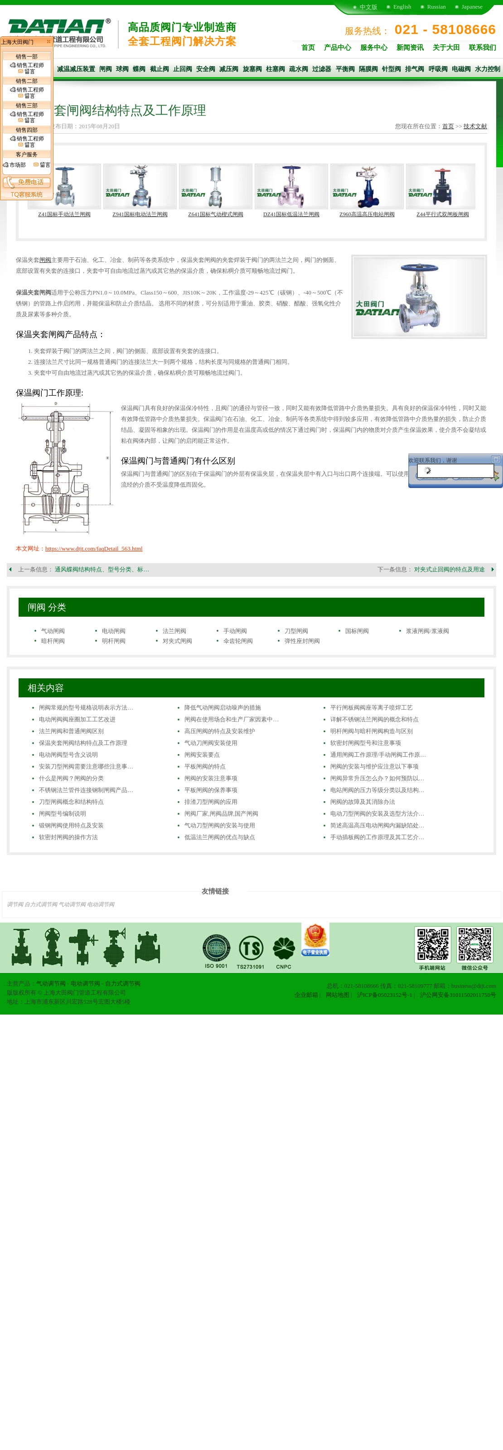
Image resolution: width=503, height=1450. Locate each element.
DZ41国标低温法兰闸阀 (291, 214)
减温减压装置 (76, 69)
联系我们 (482, 47)
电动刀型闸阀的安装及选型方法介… (377, 813)
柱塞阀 (275, 69)
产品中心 (337, 47)
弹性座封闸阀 (302, 641)
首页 (308, 47)
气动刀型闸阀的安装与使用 (219, 825)
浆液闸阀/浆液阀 (427, 631)
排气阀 (414, 69)
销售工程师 (27, 68)
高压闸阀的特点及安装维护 (219, 731)
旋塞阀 (252, 69)
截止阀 (159, 69)
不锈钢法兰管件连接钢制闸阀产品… (86, 790)
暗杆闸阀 (53, 641)
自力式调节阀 (40, 904)
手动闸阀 (235, 631)
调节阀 (15, 904)
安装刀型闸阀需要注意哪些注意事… (86, 766)
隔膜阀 (368, 69)
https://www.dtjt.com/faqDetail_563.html (94, 548)
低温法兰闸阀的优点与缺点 (219, 837)
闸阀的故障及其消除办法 (362, 801)
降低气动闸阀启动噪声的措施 (222, 707)
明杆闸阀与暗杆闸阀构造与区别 (371, 731)
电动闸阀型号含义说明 (68, 754)
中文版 (368, 7)
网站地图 (337, 994)
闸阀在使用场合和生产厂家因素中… (231, 719)
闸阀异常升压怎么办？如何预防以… (377, 778)
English (402, 6)
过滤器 (321, 69)
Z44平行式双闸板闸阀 (442, 214)
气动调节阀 (72, 904)
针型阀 (391, 69)
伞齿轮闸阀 (238, 641)
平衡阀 (345, 69)
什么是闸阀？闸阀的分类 (71, 778)
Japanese (472, 6)
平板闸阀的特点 (205, 766)
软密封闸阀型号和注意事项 (365, 743)
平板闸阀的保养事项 (210, 790)
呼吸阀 (438, 69)
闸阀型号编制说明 (62, 813)
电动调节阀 (100, 904)
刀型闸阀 (296, 631)
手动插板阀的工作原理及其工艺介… (377, 837)
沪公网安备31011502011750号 (458, 994)
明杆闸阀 (114, 641)
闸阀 (105, 69)
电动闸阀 (114, 631)
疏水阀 (298, 69)
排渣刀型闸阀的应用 (210, 801)
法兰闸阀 (174, 631)
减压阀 (228, 69)
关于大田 (446, 47)
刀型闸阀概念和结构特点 (71, 801)
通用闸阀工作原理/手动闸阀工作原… (378, 754)
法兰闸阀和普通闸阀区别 (71, 731)
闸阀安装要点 (202, 754)
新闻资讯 (410, 47)
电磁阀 (461, 69)
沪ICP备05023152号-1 (384, 994)
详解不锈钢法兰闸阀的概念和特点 (374, 719)
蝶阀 (139, 69)
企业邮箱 (306, 994)
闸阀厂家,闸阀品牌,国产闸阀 (221, 813)
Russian (436, 6)
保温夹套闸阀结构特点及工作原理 (83, 743)
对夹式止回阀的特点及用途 (449, 569)
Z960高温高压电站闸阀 (366, 214)
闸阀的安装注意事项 (210, 778)
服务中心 (373, 47)
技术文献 (475, 126)
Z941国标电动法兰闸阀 (139, 214)
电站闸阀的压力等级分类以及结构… (377, 790)
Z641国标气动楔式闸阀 (215, 214)
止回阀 (182, 69)
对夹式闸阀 (177, 641)
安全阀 (205, 69)
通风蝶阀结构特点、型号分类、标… (102, 569)
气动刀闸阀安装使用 (210, 743)
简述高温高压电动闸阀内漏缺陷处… (377, 825)
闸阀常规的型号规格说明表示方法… (86, 707)
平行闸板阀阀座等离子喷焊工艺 (371, 707)
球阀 (122, 69)
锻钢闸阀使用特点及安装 (71, 825)
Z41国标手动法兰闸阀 (64, 214)
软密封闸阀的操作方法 (68, 837)
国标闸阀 (357, 631)
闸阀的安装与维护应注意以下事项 (374, 766)
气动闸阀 (53, 631)
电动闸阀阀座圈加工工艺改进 (77, 719)
